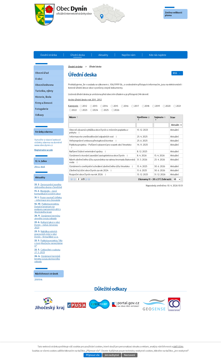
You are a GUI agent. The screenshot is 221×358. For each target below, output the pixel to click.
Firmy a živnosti (43, 103)
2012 (84, 106)
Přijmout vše (93, 355)
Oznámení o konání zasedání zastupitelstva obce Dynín (99, 155)
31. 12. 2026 (159, 174)
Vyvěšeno (143, 117)
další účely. (178, 346)
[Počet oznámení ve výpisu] (176, 179)
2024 (95, 110)
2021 (178, 106)
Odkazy (39, 115)
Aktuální (174, 130)
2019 (157, 106)
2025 (106, 110)
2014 (105, 106)
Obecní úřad (42, 72)
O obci (38, 78)
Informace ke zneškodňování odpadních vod (93, 136)
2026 (116, 110)
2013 (95, 106)
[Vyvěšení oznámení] (145, 125)
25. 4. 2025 (142, 136)
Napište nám (128, 55)
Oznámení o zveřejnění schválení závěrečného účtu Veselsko (101, 166)
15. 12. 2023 (142, 130)
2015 (115, 106)
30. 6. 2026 (159, 166)
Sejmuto (159, 117)
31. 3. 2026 (142, 159)
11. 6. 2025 (142, 170)
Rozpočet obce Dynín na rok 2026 (88, 174)
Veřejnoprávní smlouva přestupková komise (93, 140)
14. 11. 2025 (142, 144)
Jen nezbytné (112, 355)
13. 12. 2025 (142, 174)
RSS (177, 73)
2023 (84, 110)
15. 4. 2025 (142, 166)
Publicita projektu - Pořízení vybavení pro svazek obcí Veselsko (100, 146)
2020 (168, 106)
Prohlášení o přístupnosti (157, 339)
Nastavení (129, 355)
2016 (126, 106)
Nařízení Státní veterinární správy (88, 151)
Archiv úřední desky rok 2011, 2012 (85, 99)
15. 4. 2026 (159, 155)
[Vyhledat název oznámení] (102, 125)
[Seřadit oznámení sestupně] (77, 117)
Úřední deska (77, 55)
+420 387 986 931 (51, 338)
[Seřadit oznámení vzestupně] (77, 116)
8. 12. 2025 (142, 151)
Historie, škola (43, 97)
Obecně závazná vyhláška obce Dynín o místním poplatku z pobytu (98, 131)
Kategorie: (73, 106)
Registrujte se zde (43, 150)
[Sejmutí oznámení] (161, 125)
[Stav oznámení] (176, 125)
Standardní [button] (170, 23)
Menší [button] (166, 23)
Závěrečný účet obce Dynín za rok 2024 (91, 170)
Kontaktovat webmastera (163, 336)
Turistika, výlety (44, 91)
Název (72, 117)
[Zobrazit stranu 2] (78, 179)
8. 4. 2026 (142, 155)
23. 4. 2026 (159, 159)
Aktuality (103, 55)
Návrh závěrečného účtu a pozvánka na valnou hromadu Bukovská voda (102, 161)
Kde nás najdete (157, 55)
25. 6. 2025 (142, 140)
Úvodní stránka (48, 55)
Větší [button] (174, 23)
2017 (136, 106)
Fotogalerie (41, 109)
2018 (147, 106)
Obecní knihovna (44, 84)
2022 (74, 110)
